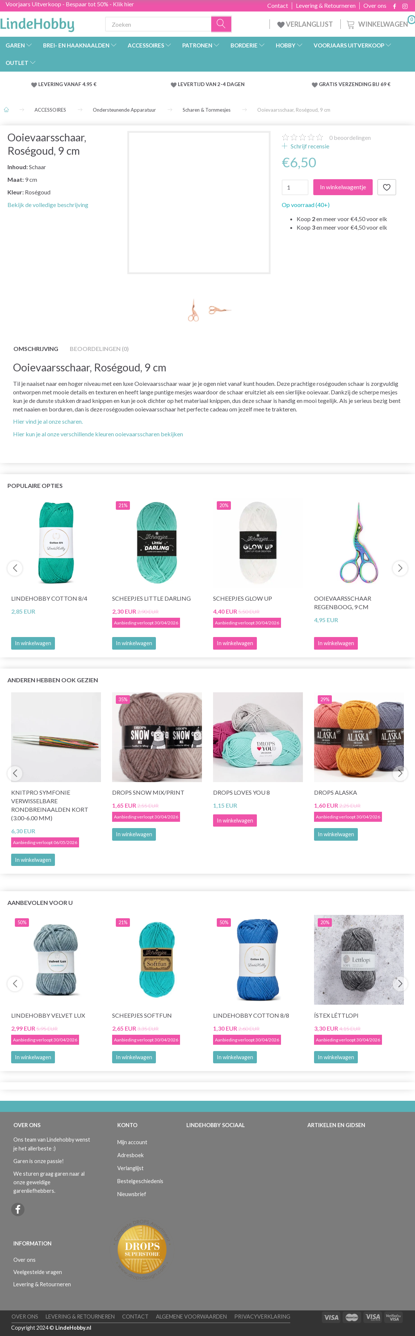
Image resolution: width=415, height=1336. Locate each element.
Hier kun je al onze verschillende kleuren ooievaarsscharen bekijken (98, 433)
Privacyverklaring (262, 1316)
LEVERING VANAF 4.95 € (67, 84)
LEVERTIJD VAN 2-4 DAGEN (211, 84)
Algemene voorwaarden (191, 1316)
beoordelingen (350, 137)
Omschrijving (35, 348)
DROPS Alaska (335, 792)
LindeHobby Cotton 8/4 (49, 598)
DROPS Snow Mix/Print (148, 792)
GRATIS (329, 84)
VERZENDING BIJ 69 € (365, 84)
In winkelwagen (33, 643)
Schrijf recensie (309, 146)
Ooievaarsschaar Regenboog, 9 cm (342, 602)
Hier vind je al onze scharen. (48, 421)
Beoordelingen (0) (99, 348)
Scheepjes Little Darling (151, 598)
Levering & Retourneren (326, 5)
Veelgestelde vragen (37, 1272)
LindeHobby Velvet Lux (48, 1015)
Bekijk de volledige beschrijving (47, 204)
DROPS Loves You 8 (241, 792)
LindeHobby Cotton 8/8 (251, 1015)
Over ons (374, 5)
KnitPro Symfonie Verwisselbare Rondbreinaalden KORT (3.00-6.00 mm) (49, 805)
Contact (277, 5)
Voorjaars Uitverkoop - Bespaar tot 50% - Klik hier (70, 3)
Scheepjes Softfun (142, 1015)
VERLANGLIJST (305, 24)
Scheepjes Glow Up (242, 598)
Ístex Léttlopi (336, 1015)
